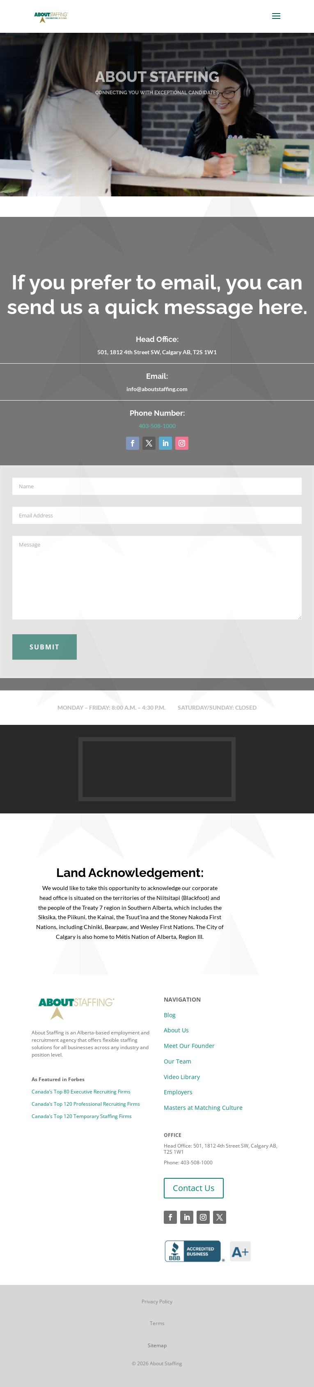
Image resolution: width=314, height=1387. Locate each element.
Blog (170, 1015)
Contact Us (194, 1187)
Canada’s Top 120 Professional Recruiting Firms (86, 1103)
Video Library (182, 1077)
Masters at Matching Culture (203, 1107)
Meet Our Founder (189, 1046)
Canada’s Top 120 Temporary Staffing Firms (82, 1116)
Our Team (177, 1061)
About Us (176, 1030)
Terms (157, 1323)
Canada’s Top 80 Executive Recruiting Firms (81, 1091)
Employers (178, 1092)
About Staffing (166, 1363)
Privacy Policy (157, 1301)
